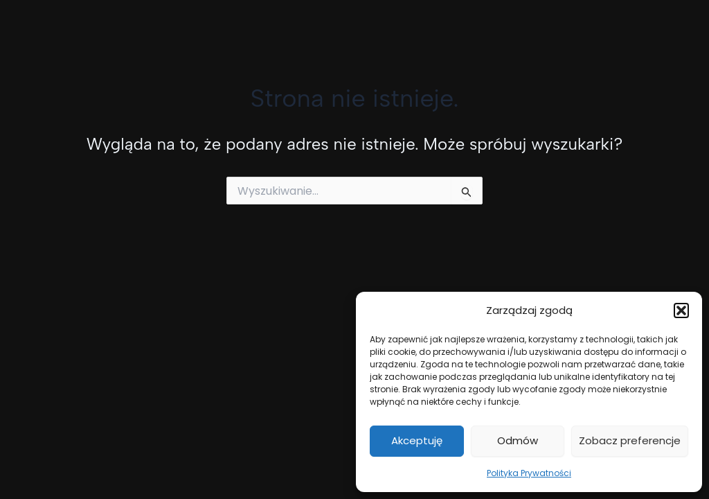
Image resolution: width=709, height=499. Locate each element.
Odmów (517, 440)
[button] (681, 310)
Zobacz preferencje (630, 440)
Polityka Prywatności (529, 473)
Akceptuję (416, 440)
